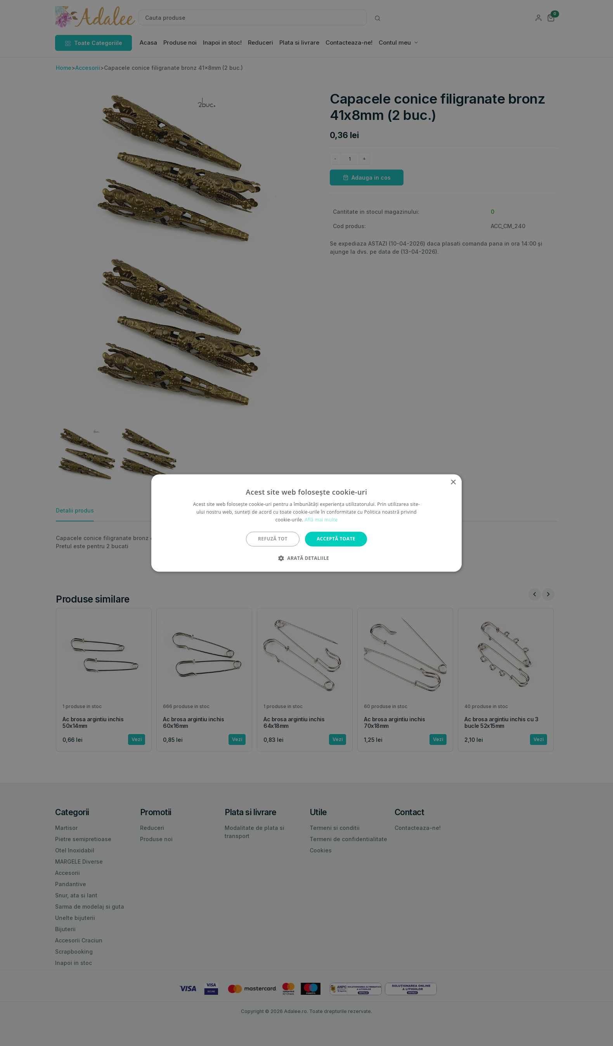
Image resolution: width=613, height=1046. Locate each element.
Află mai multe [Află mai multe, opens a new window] (321, 519)
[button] (306, 558)
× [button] (453, 482)
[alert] (306, 523)
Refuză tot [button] (272, 538)
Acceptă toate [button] (336, 538)
